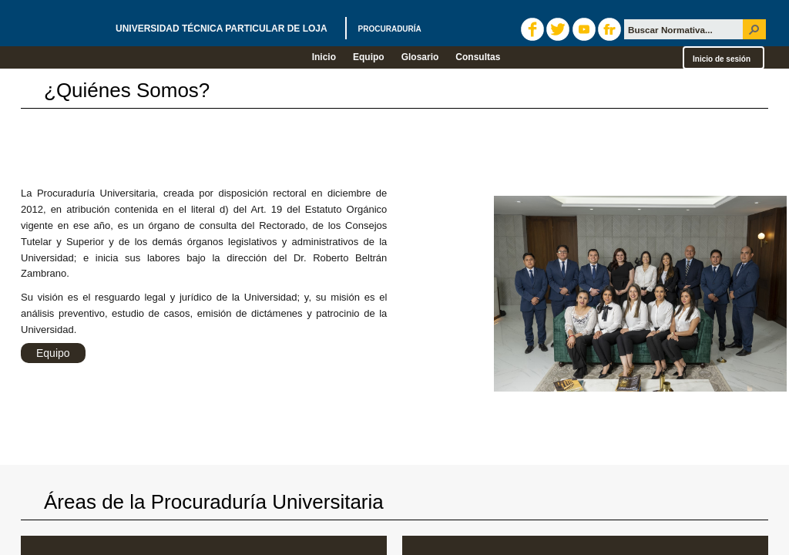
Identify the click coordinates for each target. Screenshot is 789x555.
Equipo (53, 353)
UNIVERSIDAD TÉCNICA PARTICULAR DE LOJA (268, 28)
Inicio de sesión (721, 59)
